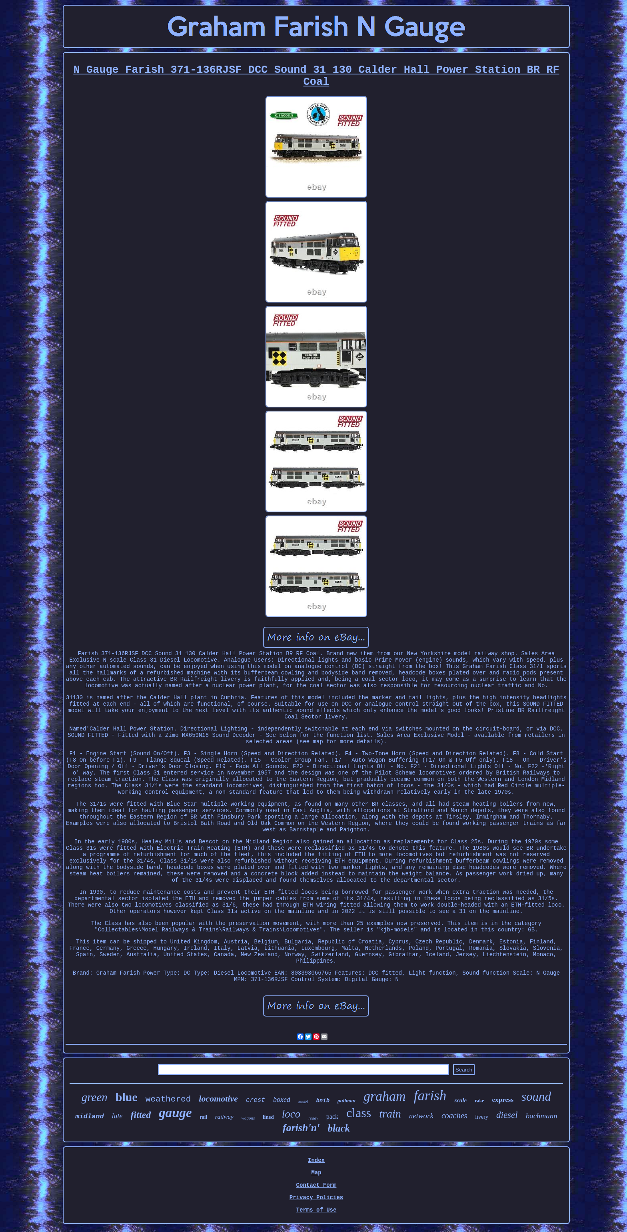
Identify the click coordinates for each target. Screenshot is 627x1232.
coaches (454, 1115)
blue (127, 1097)
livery (481, 1117)
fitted (141, 1115)
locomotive (218, 1099)
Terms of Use (316, 1210)
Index (316, 1160)
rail (203, 1117)
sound (536, 1097)
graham (384, 1096)
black (338, 1128)
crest (255, 1100)
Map (316, 1173)
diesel (507, 1115)
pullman (346, 1101)
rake (479, 1101)
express (503, 1100)
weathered (168, 1099)
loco (291, 1114)
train (390, 1114)
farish (430, 1096)
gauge (175, 1113)
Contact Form (316, 1185)
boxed (281, 1100)
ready (313, 1118)
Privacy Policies (316, 1197)
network (421, 1116)
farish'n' (301, 1128)
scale (460, 1100)
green (95, 1097)
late (117, 1116)
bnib (322, 1101)
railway (224, 1117)
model (303, 1102)
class (358, 1113)
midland (89, 1116)
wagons (248, 1118)
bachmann (541, 1116)
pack (332, 1116)
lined (268, 1117)
